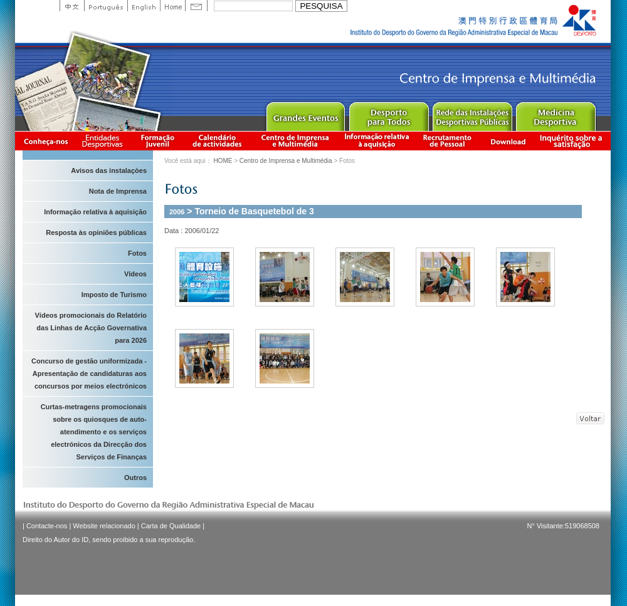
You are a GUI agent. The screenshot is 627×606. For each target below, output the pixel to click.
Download (508, 140)
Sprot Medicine (555, 114)
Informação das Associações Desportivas (104, 140)
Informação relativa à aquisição (377, 140)
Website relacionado (104, 526)
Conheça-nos (45, 140)
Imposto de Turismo (114, 294)
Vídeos (135, 274)
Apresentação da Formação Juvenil (157, 140)
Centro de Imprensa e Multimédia (296, 140)
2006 (176, 212)
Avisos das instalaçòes (109, 170)
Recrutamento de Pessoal (447, 140)
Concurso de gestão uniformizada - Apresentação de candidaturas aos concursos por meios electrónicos (89, 373)
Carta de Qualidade (171, 526)
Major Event (305, 114)
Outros (135, 477)
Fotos (137, 253)
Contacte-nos (46, 526)
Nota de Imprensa (118, 191)
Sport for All (388, 114)
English (143, 5)
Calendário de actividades (217, 140)
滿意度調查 (573, 140)
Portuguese (105, 5)
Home (172, 5)
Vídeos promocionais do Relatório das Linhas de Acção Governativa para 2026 (91, 327)
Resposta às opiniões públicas (96, 232)
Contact (196, 5)
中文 (72, 5)
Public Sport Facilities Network (472, 114)
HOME (222, 160)
